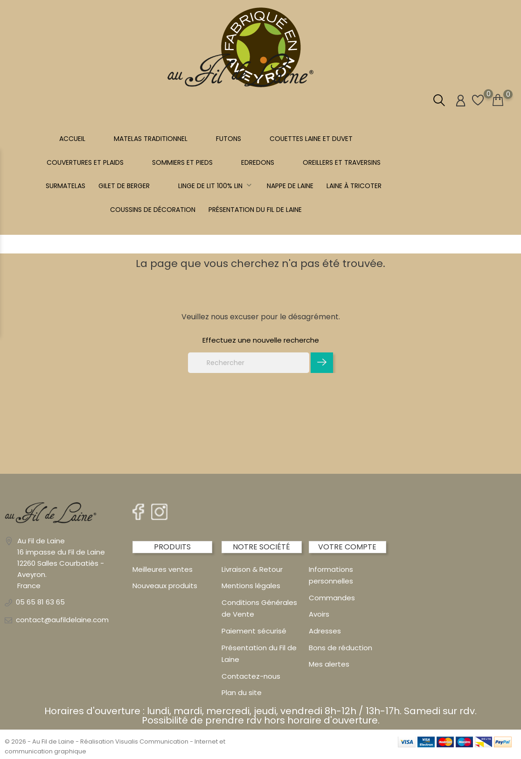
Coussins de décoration (152, 209)
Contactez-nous (251, 676)
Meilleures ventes (162, 569)
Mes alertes (329, 664)
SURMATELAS (65, 185)
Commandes (332, 598)
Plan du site (242, 692)
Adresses (325, 631)
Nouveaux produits (164, 585)
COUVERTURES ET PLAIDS (85, 162)
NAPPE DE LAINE (290, 185)
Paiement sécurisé (254, 631)
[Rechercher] (248, 362)
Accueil (72, 138)
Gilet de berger (124, 185)
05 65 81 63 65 (40, 602)
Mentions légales (251, 585)
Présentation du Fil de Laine (255, 209)
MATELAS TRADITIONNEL (151, 138)
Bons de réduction (340, 648)
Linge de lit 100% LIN (216, 186)
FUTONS (228, 138)
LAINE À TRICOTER (354, 185)
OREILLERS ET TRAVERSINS (342, 162)
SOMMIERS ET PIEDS (182, 162)
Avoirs (319, 614)
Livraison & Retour (252, 569)
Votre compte (347, 546)
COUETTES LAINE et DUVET (311, 138)
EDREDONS (257, 162)
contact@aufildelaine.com (62, 620)
